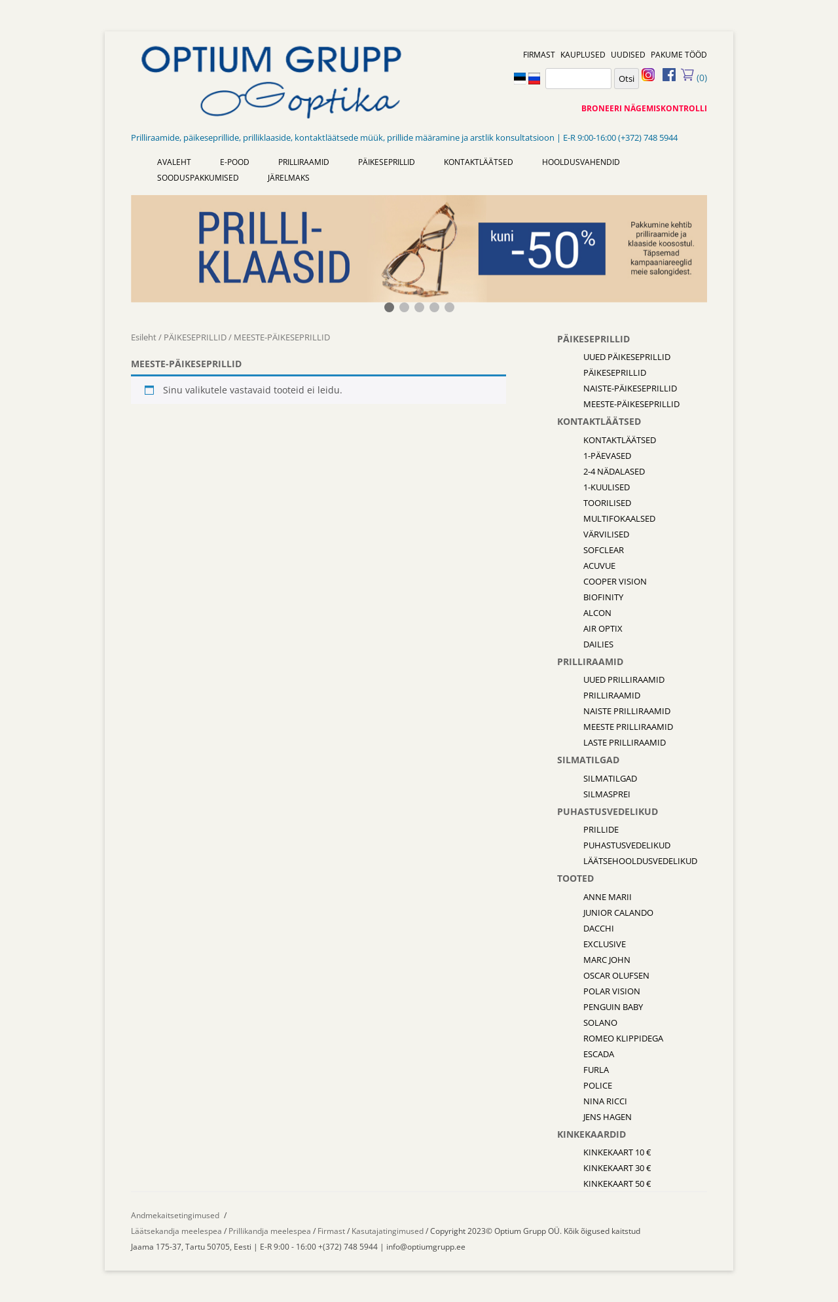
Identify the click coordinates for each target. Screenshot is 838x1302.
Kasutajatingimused (388, 1231)
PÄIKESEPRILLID (195, 337)
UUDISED (628, 54)
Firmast (332, 1231)
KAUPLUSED (583, 54)
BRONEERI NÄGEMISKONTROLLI (644, 108)
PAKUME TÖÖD (679, 54)
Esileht (143, 337)
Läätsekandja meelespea (176, 1231)
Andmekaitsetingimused (175, 1215)
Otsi (626, 78)
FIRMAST (539, 54)
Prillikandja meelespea (269, 1231)
